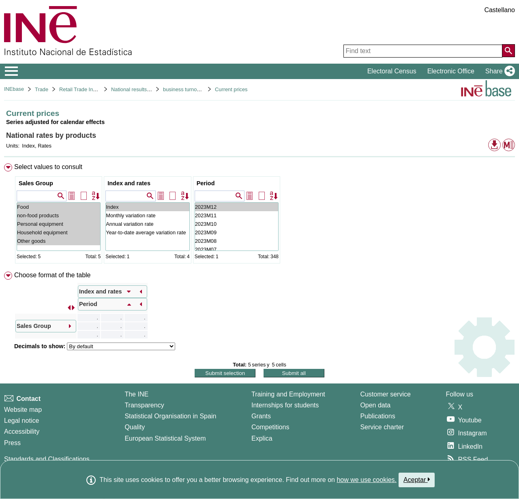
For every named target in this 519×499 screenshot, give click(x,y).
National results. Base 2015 (143, 89)
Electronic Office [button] (450, 71)
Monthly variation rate (147, 215)
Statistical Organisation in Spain (170, 416)
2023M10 (236, 224)
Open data (375, 405)
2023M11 (236, 215)
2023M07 (236, 249)
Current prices (231, 89)
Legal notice (21, 420)
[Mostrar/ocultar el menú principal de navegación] (11, 71)
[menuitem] (259, 215)
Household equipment (58, 232)
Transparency (144, 405)
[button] (498, 71)
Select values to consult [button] (48, 166)
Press (12, 442)
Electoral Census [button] (391, 71)
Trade (41, 89)
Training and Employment (288, 394)
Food (58, 207)
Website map (23, 409)
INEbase (14, 89)
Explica (261, 438)
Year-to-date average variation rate (147, 232)
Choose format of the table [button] (52, 275)
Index (147, 207)
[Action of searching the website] (508, 50)
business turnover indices (192, 89)
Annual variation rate (147, 224)
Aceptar (416, 479)
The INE (136, 394)
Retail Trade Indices (82, 89)
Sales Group (36, 183)
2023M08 (236, 241)
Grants (261, 416)
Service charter (382, 427)
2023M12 (236, 207)
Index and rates (128, 183)
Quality (134, 427)
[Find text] (422, 51)
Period (206, 183)
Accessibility (21, 431)
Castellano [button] (499, 9)
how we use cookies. (367, 479)
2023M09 (236, 232)
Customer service (385, 394)
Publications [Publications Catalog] (377, 416)
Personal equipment (58, 224)
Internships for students (285, 405)
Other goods (58, 241)
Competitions (270, 427)
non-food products (58, 215)
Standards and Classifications (47, 459)
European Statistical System (165, 438)
